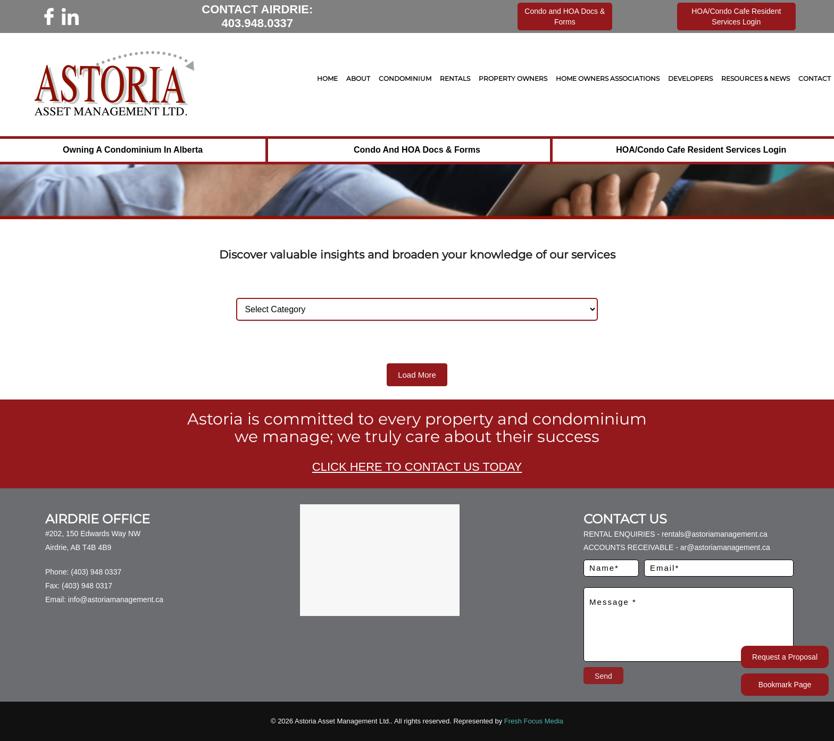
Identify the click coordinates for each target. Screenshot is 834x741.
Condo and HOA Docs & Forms (417, 149)
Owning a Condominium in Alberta (133, 149)
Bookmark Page (785, 684)
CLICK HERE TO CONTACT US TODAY (417, 466)
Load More (417, 374)
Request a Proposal (785, 657)
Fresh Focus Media (533, 721)
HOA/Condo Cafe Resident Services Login (701, 149)
